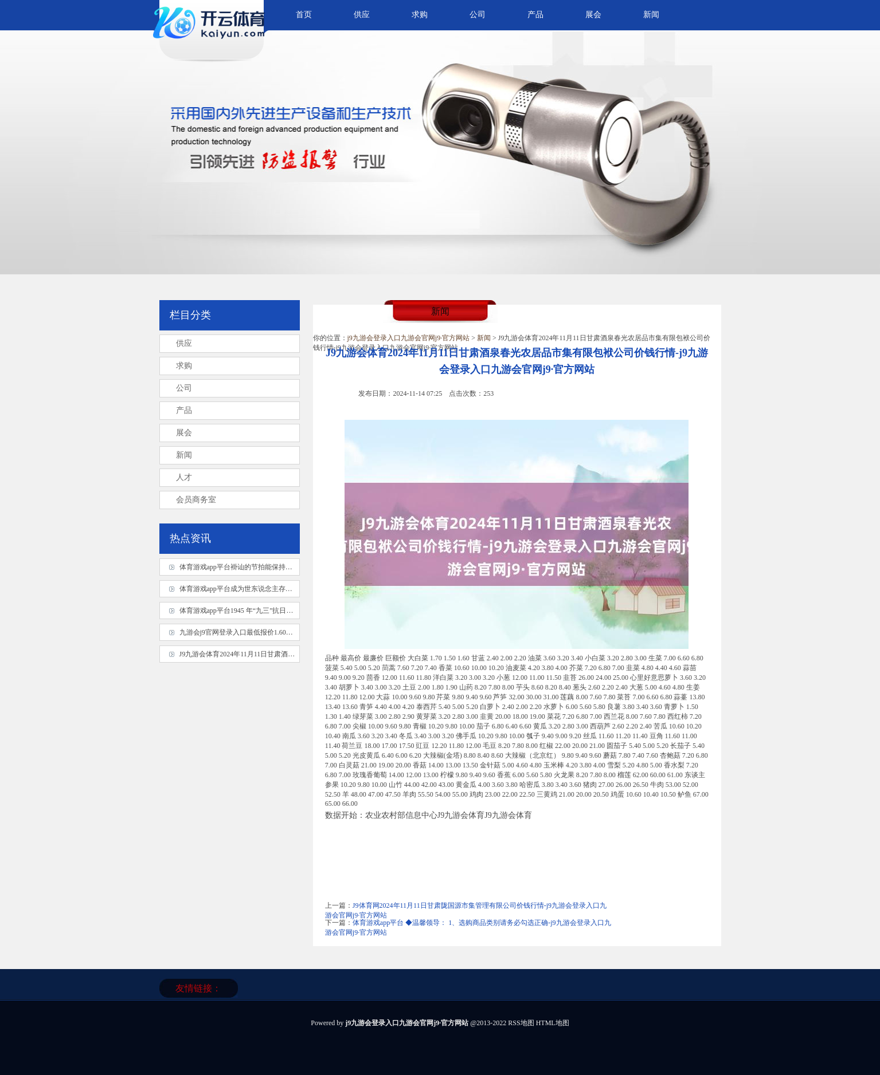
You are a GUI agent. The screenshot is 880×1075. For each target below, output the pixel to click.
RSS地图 (521, 1023)
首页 (304, 14)
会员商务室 (196, 499)
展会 (593, 14)
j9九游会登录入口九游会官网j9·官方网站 (408, 338)
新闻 (651, 14)
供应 (362, 14)
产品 (535, 14)
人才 (184, 477)
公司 (478, 14)
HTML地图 (552, 1023)
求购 (420, 14)
